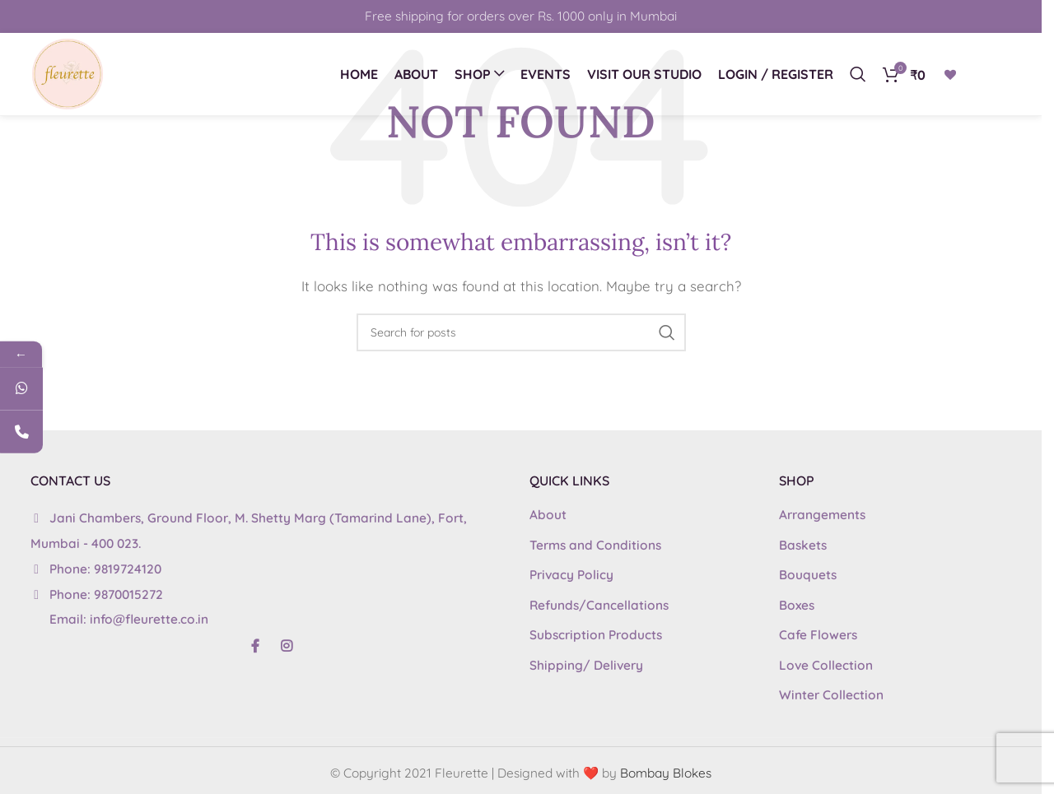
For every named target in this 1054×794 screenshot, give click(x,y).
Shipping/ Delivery (586, 665)
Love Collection (826, 665)
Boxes (796, 605)
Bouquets (808, 575)
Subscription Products (595, 635)
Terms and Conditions (595, 545)
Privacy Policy (571, 575)
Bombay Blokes (665, 773)
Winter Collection (831, 695)
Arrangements (822, 514)
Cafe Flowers (818, 635)
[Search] (858, 74)
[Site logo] (67, 73)
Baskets (803, 545)
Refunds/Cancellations (599, 605)
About (548, 514)
